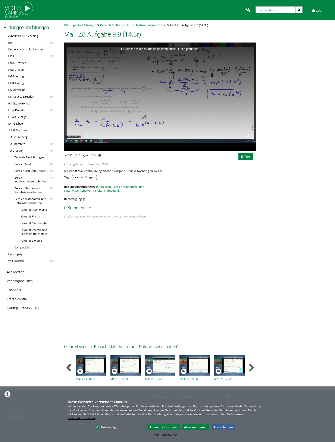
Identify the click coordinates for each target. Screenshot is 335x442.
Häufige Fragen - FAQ (23, 308)
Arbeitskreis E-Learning (23, 36)
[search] (276, 9)
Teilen (246, 157)
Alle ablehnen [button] (223, 427)
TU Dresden (16, 151)
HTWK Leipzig (17, 117)
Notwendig (106, 427)
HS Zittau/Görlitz (19, 103)
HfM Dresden (17, 70)
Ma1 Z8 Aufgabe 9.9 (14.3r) (189, 25)
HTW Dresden (17, 110)
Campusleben (23, 247)
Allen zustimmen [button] (195, 427)
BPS (10, 43)
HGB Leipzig (16, 76)
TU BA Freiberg (18, 137)
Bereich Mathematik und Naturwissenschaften (30, 201)
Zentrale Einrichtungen (29, 157)
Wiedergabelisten (20, 281)
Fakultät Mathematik (34, 223)
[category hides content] (50, 42)
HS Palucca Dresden (21, 96)
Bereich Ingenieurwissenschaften (31, 180)
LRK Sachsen (16, 123)
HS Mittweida (16, 90)
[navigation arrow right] (251, 368)
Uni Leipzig (15, 254)
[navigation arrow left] (69, 368)
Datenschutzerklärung (82, 418)
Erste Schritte (17, 299)
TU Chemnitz (16, 144)
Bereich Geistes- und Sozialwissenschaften (28, 190)
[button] (29, 42)
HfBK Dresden (17, 63)
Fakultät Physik (30, 216)
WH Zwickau (16, 261)
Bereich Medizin (25, 164)
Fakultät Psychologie (34, 209)
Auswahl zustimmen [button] (164, 427)
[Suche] (299, 9)
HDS (11, 56)
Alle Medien (15, 272)
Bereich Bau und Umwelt (31, 171)
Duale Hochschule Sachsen (25, 49)
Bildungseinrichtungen (80, 25)
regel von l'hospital (84, 177)
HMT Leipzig (16, 83)
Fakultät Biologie (31, 240)
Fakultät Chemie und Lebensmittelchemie (34, 232)
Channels (14, 290)
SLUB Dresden (17, 130)
